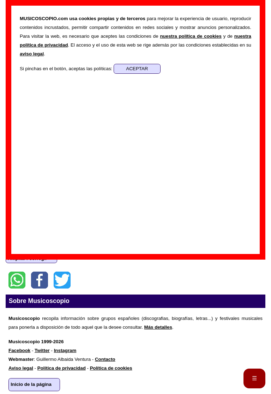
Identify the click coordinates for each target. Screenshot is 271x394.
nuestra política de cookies (190, 36)
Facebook (39, 280)
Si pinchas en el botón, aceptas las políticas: (67, 68)
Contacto (105, 359)
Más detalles (158, 327)
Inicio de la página (31, 384)
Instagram (65, 350)
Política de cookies (111, 368)
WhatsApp (16, 280)
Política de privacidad (61, 368)
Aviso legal (20, 368)
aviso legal (32, 53)
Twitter (62, 280)
